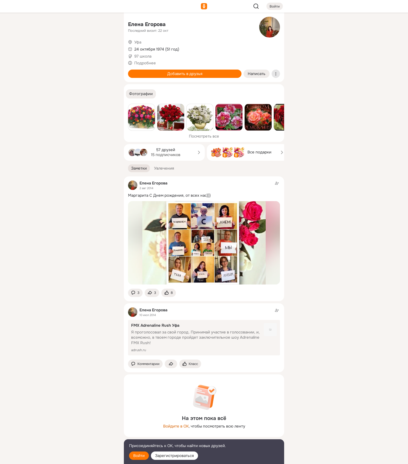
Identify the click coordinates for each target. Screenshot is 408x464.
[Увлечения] (85, 25)
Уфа (137, 42)
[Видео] (108, 47)
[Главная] (62, 25)
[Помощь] (62, 93)
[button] (141, 93)
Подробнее (145, 63)
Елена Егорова (146, 24)
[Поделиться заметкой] (152, 293)
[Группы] (108, 25)
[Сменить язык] (85, 435)
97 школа (142, 56)
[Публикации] (62, 47)
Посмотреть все (204, 136)
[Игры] (108, 70)
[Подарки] (62, 70)
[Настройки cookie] (85, 457)
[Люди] (85, 47)
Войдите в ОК (176, 426)
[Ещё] (85, 423)
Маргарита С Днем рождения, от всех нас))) (169, 195)
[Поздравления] (85, 70)
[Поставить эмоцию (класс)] (168, 293)
